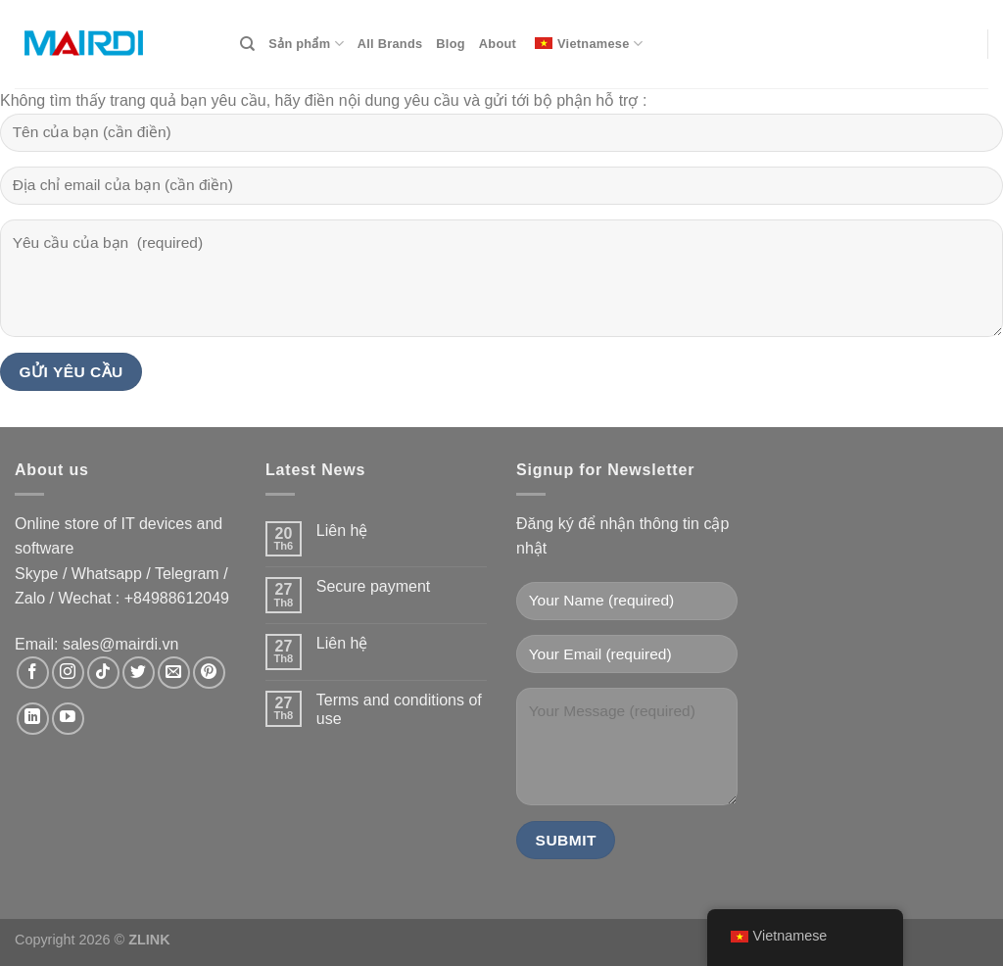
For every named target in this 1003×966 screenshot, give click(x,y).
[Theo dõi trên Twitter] (138, 672)
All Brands (390, 43)
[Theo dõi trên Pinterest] (209, 672)
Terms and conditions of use (399, 709)
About (497, 43)
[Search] (247, 44)
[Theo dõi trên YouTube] (68, 718)
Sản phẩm (305, 43)
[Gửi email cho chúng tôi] (174, 672)
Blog (450, 43)
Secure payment (373, 586)
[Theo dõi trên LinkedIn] (33, 718)
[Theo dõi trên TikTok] (103, 672)
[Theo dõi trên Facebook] (33, 672)
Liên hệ (342, 530)
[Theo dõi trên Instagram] (68, 672)
